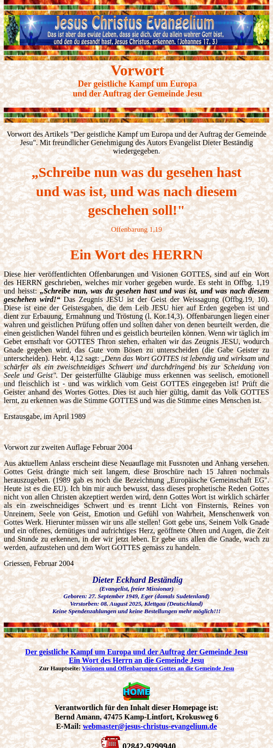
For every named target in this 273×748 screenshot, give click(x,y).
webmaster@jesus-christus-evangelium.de (150, 726)
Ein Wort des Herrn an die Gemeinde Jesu (136, 660)
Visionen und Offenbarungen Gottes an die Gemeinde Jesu (158, 668)
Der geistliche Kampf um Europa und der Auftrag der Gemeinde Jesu (136, 652)
